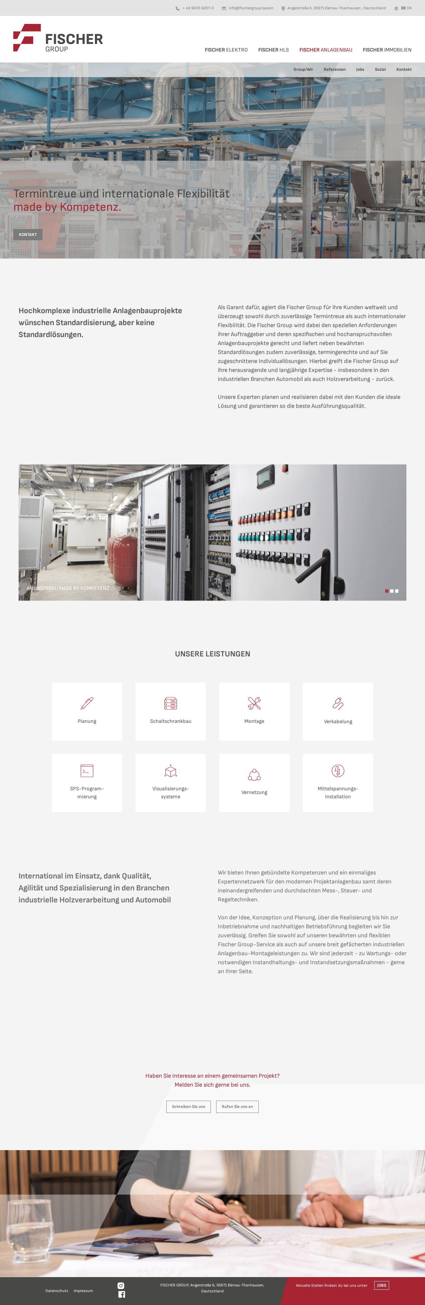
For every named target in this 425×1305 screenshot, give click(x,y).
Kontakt (404, 69)
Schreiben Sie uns (188, 1106)
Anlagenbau (325, 50)
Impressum (83, 1290)
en (409, 8)
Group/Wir (303, 69)
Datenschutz (56, 1290)
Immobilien (387, 50)
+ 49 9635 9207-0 (198, 8)
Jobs (360, 69)
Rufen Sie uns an (237, 1106)
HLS (273, 50)
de (403, 8)
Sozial (380, 69)
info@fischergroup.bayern (251, 8)
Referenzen (335, 69)
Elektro (226, 50)
